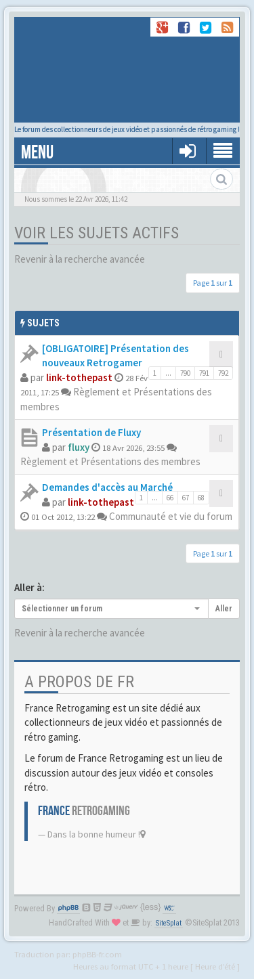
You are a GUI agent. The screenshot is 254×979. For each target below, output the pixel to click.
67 (185, 497)
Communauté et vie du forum (170, 516)
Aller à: (29, 587)
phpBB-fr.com (97, 954)
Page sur (212, 283)
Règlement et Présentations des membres (110, 461)
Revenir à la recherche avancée (79, 259)
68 (201, 497)
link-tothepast (79, 377)
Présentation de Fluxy (91, 432)
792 (223, 373)
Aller (223, 608)
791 (204, 373)
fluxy (78, 447)
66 (170, 497)
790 (185, 373)
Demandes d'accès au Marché (107, 487)
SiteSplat (169, 923)
